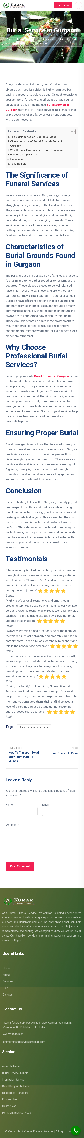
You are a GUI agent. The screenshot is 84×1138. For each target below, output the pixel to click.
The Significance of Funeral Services (33, 136)
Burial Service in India (15, 1073)
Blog (5, 988)
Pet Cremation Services (16, 1112)
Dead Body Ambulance (16, 1086)
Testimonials (18, 163)
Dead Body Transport (15, 1092)
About (6, 974)
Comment (12, 824)
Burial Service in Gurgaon (34, 727)
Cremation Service (13, 1079)
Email (45, 804)
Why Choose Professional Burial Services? (36, 150)
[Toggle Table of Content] (71, 132)
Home (6, 968)
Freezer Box (9, 1099)
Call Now (63, 5)
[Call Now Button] (76, 1130)
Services (8, 981)
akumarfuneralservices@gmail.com (24, 1041)
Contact (7, 994)
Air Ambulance (11, 1066)
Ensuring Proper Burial (24, 154)
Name (9, 804)
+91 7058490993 (13, 1034)
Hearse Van (9, 1106)
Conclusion (17, 159)
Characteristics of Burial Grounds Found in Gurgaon (36, 143)
